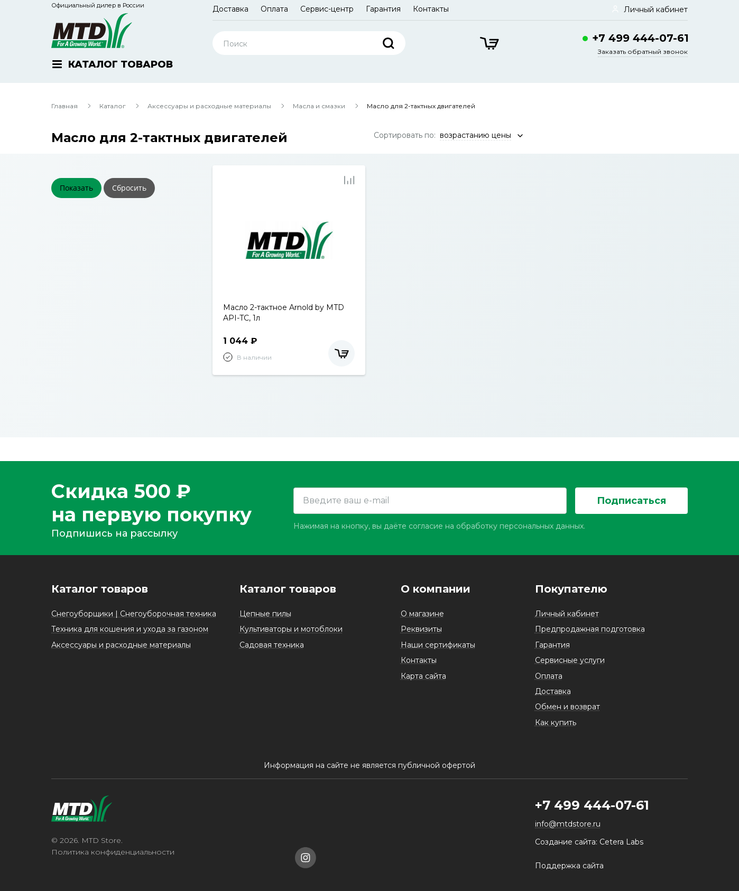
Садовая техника (271, 645)
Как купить (555, 722)
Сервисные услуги (570, 660)
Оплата (274, 9)
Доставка (230, 9)
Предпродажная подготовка (590, 629)
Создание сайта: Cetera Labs (589, 842)
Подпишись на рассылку (114, 534)
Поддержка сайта (569, 865)
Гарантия (383, 9)
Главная (64, 106)
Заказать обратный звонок (643, 51)
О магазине (422, 613)
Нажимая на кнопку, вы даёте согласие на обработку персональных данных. (439, 526)
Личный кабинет (567, 613)
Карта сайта (423, 676)
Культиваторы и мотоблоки (291, 629)
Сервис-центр (327, 9)
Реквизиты (421, 629)
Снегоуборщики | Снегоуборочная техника (133, 613)
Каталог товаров (99, 589)
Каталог (112, 106)
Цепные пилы (265, 613)
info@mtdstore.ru (568, 824)
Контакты (431, 9)
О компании (435, 589)
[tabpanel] (289, 240)
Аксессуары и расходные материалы (209, 106)
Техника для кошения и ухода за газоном (129, 629)
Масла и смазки (319, 106)
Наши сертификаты (438, 645)
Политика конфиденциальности (112, 852)
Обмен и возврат (567, 707)
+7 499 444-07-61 (640, 38)
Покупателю (571, 589)
